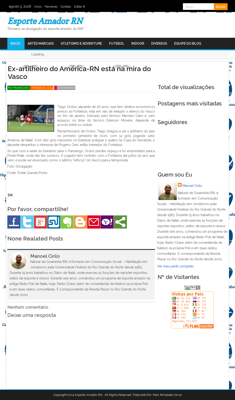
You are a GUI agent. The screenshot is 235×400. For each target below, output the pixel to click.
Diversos (159, 43)
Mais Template (163, 395)
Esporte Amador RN (44, 21)
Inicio (38, 6)
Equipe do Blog (187, 43)
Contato (66, 6)
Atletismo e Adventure (81, 43)
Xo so (178, 395)
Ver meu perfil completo (175, 266)
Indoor (137, 43)
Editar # (79, 6)
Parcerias (51, 6)
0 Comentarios (66, 87)
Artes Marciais (41, 43)
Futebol (116, 43)
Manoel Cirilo (192, 186)
